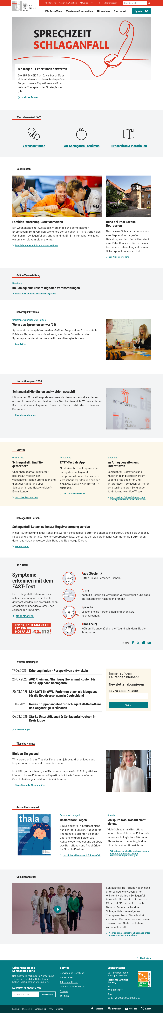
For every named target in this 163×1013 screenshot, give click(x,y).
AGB (51, 1009)
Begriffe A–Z (66, 977)
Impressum (27, 1009)
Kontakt (15, 1009)
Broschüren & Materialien (129, 145)
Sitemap (59, 1009)
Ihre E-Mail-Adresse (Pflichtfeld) (123, 691)
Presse (64, 991)
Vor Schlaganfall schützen (81, 145)
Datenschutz (40, 1009)
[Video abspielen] (57, 908)
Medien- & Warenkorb (72, 986)
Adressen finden (34, 145)
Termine (64, 995)
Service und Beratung (72, 972)
